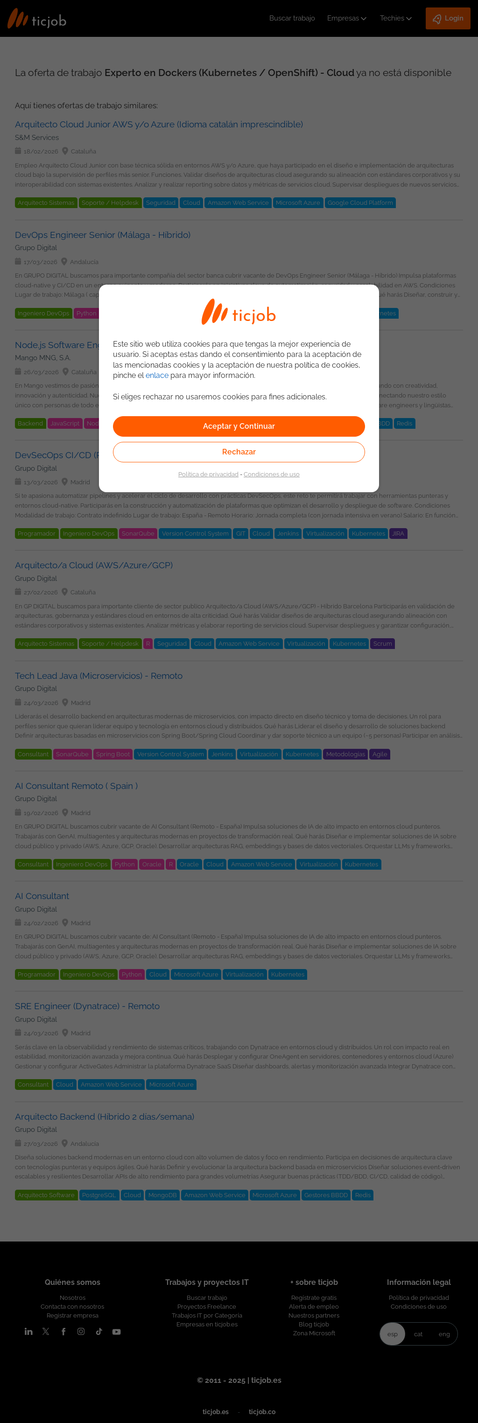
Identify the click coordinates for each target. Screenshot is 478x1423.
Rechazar (239, 451)
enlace (157, 375)
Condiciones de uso (272, 474)
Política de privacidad (208, 474)
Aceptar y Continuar (239, 426)
